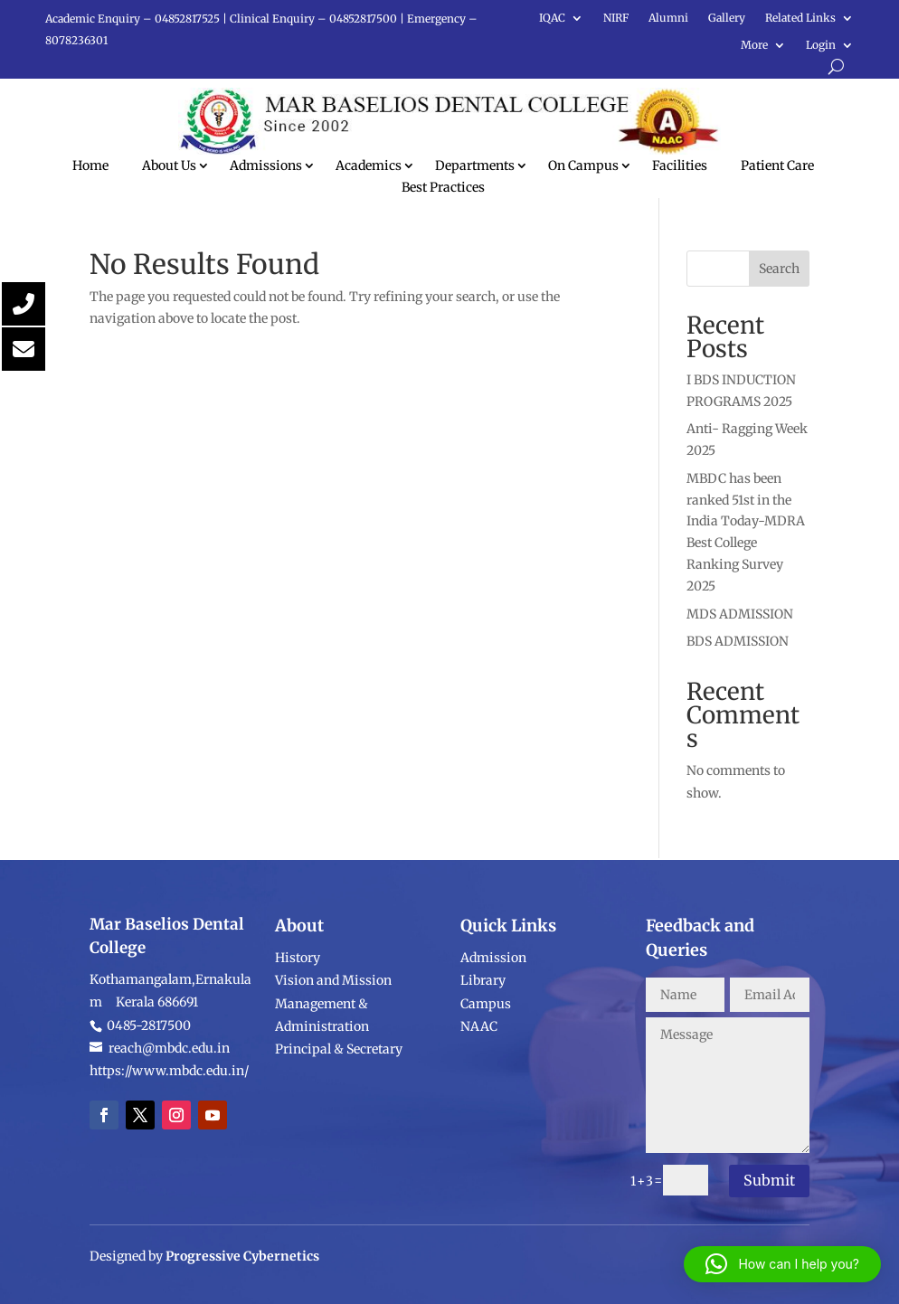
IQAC (552, 18)
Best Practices (443, 187)
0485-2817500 (147, 1118)
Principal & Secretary (340, 1141)
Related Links (800, 18)
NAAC (478, 1100)
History (297, 1051)
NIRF (616, 18)
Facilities (679, 165)
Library (483, 1054)
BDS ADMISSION (737, 641)
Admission (493, 1032)
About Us (169, 165)
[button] (782, 1264)
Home (90, 165)
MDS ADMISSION (739, 614)
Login (821, 45)
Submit (769, 1180)
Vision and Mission (333, 1073)
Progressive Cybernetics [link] (242, 1275)
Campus (485, 1078)
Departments (475, 165)
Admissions (266, 165)
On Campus (583, 165)
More (754, 45)
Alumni (668, 18)
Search (779, 268)
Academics (369, 165)
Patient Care (777, 165)
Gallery (726, 18)
